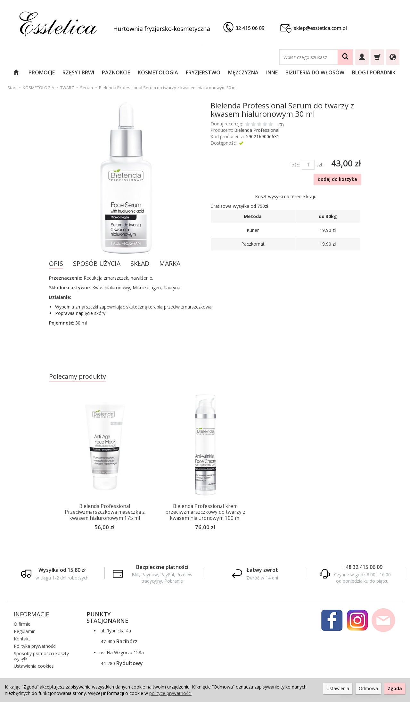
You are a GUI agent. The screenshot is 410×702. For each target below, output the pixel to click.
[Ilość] (308, 165)
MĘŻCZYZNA (243, 72)
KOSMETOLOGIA (158, 72)
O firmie (22, 624)
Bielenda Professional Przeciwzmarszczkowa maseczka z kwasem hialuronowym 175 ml (105, 512)
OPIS (56, 263)
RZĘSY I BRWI (78, 72)
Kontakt (22, 638)
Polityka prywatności (35, 645)
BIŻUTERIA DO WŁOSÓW (314, 72)
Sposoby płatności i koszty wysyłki (41, 655)
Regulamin (25, 631)
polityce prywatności (170, 693)
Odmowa (368, 688)
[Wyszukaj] (345, 57)
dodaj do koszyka (337, 179)
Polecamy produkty (77, 376)
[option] (104, 465)
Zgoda (395, 688)
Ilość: (294, 165)
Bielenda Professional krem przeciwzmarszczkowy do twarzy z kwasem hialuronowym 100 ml (205, 512)
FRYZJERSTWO (203, 72)
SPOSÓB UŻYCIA (96, 263)
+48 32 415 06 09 (362, 566)
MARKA (169, 263)
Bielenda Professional (256, 130)
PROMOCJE (42, 72)
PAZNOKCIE (116, 72)
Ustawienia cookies (34, 665)
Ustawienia (337, 688)
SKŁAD (139, 263)
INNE (272, 72)
